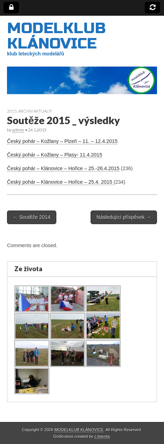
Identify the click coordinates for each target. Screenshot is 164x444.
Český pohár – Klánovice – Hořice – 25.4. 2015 (60, 182)
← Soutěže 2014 (31, 217)
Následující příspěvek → (124, 217)
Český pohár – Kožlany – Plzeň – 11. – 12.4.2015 (62, 141)
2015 (12, 111)
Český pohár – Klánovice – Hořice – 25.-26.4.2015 (63, 168)
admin (18, 129)
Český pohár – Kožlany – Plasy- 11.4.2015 (54, 155)
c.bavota (102, 436)
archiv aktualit (35, 111)
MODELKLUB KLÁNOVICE (56, 36)
